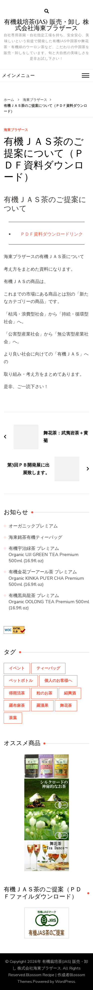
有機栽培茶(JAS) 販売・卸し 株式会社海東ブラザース (46, 25)
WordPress (65, 981)
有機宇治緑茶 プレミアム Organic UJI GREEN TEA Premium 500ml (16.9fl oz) (43, 554)
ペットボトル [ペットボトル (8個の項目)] (21, 680)
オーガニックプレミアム (33, 526)
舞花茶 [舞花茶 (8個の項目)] (66, 705)
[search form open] (46, 11)
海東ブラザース (16, 130)
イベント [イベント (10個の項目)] (17, 668)
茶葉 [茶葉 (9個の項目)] (13, 718)
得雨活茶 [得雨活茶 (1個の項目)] (17, 693)
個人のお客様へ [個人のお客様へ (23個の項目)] (58, 680)
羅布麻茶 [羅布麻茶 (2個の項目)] (17, 705)
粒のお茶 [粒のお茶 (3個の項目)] (44, 693)
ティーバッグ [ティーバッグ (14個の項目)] (48, 668)
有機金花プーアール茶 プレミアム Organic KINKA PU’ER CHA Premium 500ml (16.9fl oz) (46, 578)
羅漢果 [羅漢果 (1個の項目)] (42, 705)
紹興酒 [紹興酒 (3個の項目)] (70, 693)
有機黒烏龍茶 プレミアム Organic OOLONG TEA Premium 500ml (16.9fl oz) (49, 602)
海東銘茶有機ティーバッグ (35, 537)
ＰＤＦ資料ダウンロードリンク (51, 234)
